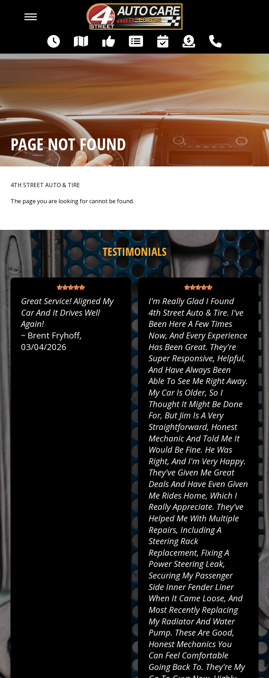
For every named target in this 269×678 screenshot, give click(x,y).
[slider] (71, 287)
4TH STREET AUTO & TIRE (45, 185)
